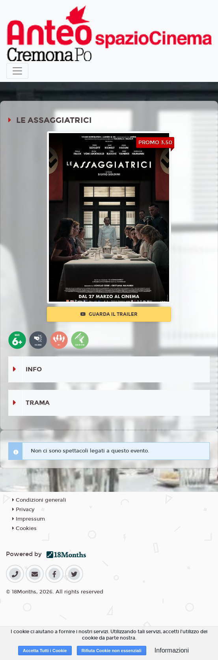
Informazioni (172, 650)
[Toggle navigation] (17, 71)
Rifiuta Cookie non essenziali (112, 650)
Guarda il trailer (109, 314)
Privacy (23, 509)
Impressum (28, 519)
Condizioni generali (39, 500)
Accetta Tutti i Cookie (45, 650)
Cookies (24, 528)
